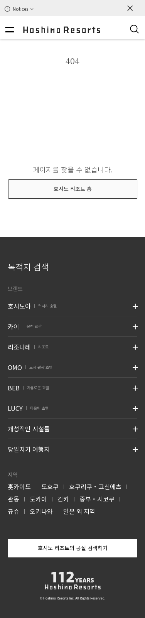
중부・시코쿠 (97, 498)
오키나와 (41, 511)
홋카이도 (19, 486)
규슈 (13, 511)
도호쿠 (50, 486)
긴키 (63, 498)
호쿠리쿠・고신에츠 (95, 486)
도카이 (38, 498)
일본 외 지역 (79, 511)
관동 (13, 498)
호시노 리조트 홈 (73, 188)
